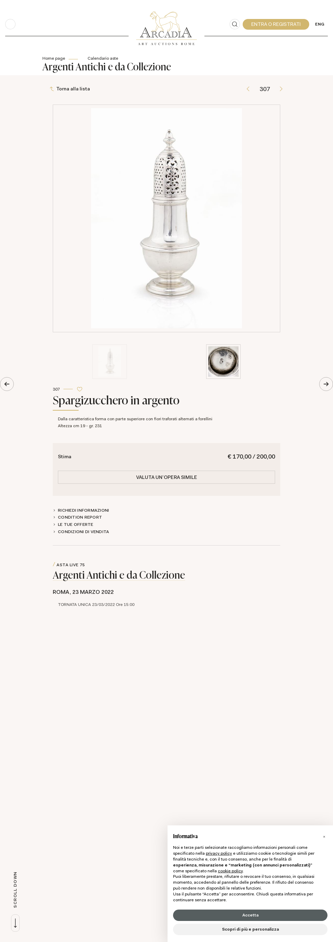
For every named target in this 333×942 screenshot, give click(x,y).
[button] (324, 836)
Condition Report (80, 517)
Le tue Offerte (75, 524)
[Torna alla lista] (70, 89)
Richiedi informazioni (83, 510)
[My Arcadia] (276, 24)
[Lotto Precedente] (248, 89)
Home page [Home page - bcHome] (53, 58)
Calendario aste (103, 58)
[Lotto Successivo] (281, 89)
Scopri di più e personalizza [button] (250, 929)
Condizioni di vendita (83, 531)
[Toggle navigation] (10, 24)
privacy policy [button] (219, 853)
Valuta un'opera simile (166, 477)
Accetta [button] (250, 915)
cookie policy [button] (230, 871)
